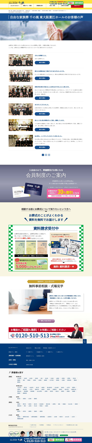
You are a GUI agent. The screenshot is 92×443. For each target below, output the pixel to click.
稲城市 (46, 390)
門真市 (44, 405)
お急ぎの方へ (77, 7)
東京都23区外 (17, 390)
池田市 (22, 403)
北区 (45, 382)
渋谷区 (40, 382)
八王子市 (23, 390)
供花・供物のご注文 (31, 367)
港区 (28, 384)
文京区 (29, 382)
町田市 (55, 393)
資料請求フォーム (31, 364)
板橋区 (49, 384)
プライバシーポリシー (61, 421)
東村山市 (23, 393)
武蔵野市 (58, 392)
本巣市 (28, 399)
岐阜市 (22, 399)
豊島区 (79, 384)
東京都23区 (17, 383)
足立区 (50, 382)
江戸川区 (55, 384)
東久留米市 (53, 390)
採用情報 (43, 421)
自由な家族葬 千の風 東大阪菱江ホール (66, 10)
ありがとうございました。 (45, 110)
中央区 (55, 382)
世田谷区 (73, 384)
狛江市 (41, 390)
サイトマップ (34, 423)
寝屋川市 (23, 405)
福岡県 (17, 412)
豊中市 (28, 403)
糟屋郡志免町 (24, 414)
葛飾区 (22, 384)
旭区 (63, 403)
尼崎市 (33, 409)
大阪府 (17, 403)
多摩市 (66, 393)
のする (62, 273)
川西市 (44, 409)
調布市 (64, 392)
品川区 (34, 382)
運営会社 (51, 421)
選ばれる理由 (40, 356)
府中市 (29, 390)
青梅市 (22, 395)
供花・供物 (52, 7)
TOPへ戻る (84, 351)
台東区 (61, 382)
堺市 (29, 405)
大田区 (38, 384)
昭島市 (77, 390)
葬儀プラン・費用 (27, 7)
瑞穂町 (77, 393)
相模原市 (29, 395)
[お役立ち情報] (13, 371)
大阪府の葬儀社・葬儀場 (40, 10)
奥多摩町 (36, 393)
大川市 (76, 412)
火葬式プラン (60, 360)
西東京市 (41, 392)
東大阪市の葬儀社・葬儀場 (52, 10)
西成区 (67, 403)
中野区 (72, 382)
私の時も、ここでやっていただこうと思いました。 (55, 142)
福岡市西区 (46, 412)
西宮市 (22, 409)
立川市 (71, 390)
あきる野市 (43, 393)
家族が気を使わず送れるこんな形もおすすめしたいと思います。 (58, 91)
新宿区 (61, 384)
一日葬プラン (30, 360)
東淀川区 (52, 403)
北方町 (33, 399)
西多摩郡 (30, 393)
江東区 (66, 384)
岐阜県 (17, 399)
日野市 (22, 392)
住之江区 (74, 403)
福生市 (66, 390)
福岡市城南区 (38, 412)
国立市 (60, 393)
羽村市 (52, 392)
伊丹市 (28, 409)
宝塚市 (39, 409)
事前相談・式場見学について (53, 356)
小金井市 (35, 390)
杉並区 (43, 384)
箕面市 (80, 403)
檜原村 (46, 392)
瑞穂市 (39, 399)
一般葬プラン (50, 360)
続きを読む (42, 66)
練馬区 (22, 386)
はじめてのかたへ (15, 7)
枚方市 (39, 403)
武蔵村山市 (77, 392)
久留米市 (53, 412)
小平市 (34, 392)
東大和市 (29, 392)
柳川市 (64, 412)
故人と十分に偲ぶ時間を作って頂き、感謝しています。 (56, 126)
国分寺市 (70, 392)
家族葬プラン (40, 360)
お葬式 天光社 (34, 421)
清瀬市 (71, 393)
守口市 (39, 405)
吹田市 (33, 403)
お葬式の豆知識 (64, 7)
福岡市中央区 (30, 412)
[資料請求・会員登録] (15, 364)
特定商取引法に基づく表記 (76, 421)
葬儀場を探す (40, 7)
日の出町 (60, 390)
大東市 (50, 405)
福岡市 (22, 412)
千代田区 (23, 382)
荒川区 (78, 382)
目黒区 (66, 382)
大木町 (59, 412)
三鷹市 (49, 393)
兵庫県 (17, 409)
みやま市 (71, 412)
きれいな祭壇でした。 (43, 59)
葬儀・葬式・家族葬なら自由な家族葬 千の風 (17, 10)
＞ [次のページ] (49, 161)
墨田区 (32, 384)
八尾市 (33, 405)
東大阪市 (45, 403)
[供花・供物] (12, 367)
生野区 (57, 403)
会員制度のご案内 (43, 364)
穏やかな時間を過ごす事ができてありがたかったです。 (56, 75)
